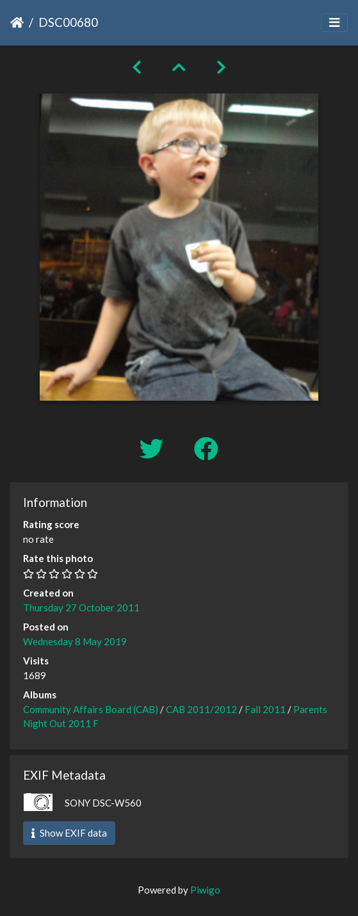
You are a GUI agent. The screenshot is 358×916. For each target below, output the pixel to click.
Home (17, 22)
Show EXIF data (69, 833)
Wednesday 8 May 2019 (75, 641)
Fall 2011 (265, 709)
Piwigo (205, 890)
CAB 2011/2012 (201, 709)
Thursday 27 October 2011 (81, 607)
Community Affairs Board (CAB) (90, 709)
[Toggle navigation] (334, 22)
